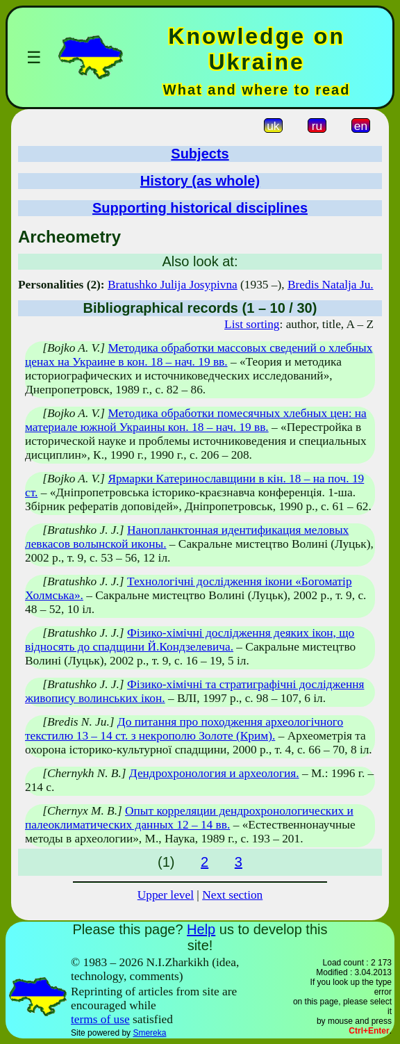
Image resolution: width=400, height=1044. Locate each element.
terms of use (100, 1019)
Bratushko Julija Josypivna (173, 284)
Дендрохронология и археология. (214, 773)
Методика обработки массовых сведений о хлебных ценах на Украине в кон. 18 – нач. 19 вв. (198, 354)
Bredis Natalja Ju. (331, 284)
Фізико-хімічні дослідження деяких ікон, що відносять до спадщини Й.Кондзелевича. (189, 639)
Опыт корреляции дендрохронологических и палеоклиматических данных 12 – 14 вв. (189, 817)
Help (201, 929)
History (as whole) (200, 180)
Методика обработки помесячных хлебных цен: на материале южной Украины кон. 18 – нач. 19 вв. (196, 420)
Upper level (166, 895)
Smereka (149, 1033)
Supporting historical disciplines (200, 207)
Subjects (199, 153)
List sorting (251, 324)
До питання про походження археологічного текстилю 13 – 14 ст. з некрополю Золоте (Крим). (184, 728)
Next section (232, 895)
